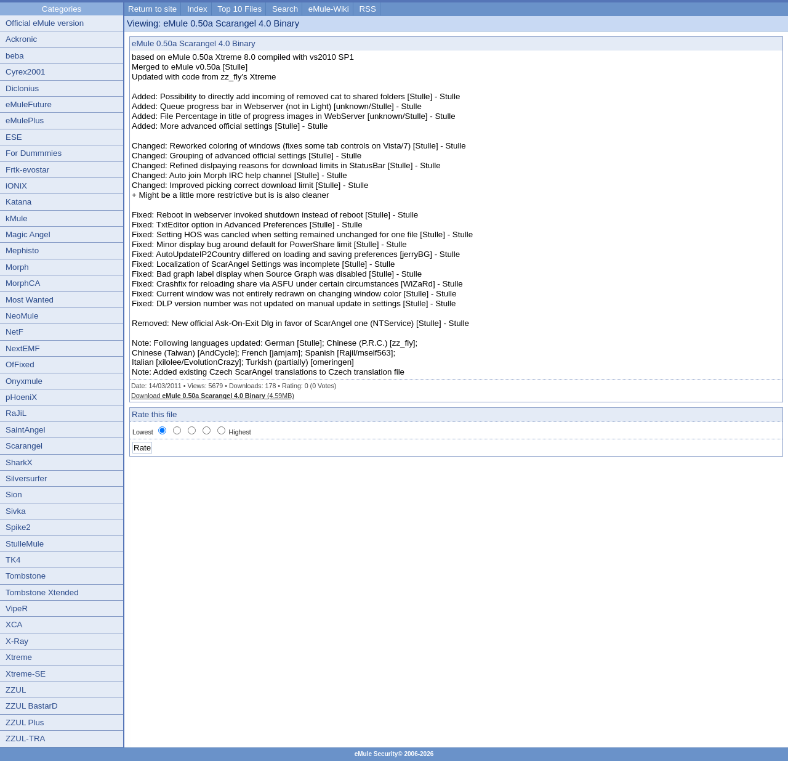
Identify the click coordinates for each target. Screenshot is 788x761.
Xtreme (19, 657)
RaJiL (16, 413)
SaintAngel (25, 429)
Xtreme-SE (26, 673)
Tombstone (26, 575)
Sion (14, 494)
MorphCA (23, 283)
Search (285, 9)
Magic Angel (28, 234)
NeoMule (22, 315)
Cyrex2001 (25, 71)
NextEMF (23, 348)
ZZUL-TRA (25, 738)
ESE (14, 137)
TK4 (13, 559)
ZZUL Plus (25, 722)
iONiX (16, 185)
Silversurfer (26, 478)
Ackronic (21, 39)
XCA (14, 624)
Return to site (152, 9)
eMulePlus (25, 120)
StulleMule (25, 543)
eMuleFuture (29, 104)
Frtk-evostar (27, 169)
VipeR (17, 608)
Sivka (16, 511)
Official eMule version (45, 23)
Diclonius (22, 88)
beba (15, 55)
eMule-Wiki (328, 9)
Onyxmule (24, 381)
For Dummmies (34, 153)
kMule (17, 218)
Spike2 (18, 527)
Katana (18, 201)
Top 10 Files (239, 9)
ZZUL (16, 689)
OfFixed (20, 364)
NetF (14, 331)
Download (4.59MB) (212, 395)
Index (197, 9)
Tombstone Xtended (42, 592)
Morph (17, 267)
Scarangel (24, 445)
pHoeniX (21, 397)
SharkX (19, 462)
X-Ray (17, 641)
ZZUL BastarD (32, 705)
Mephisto (22, 250)
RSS (367, 9)
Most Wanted (30, 299)
